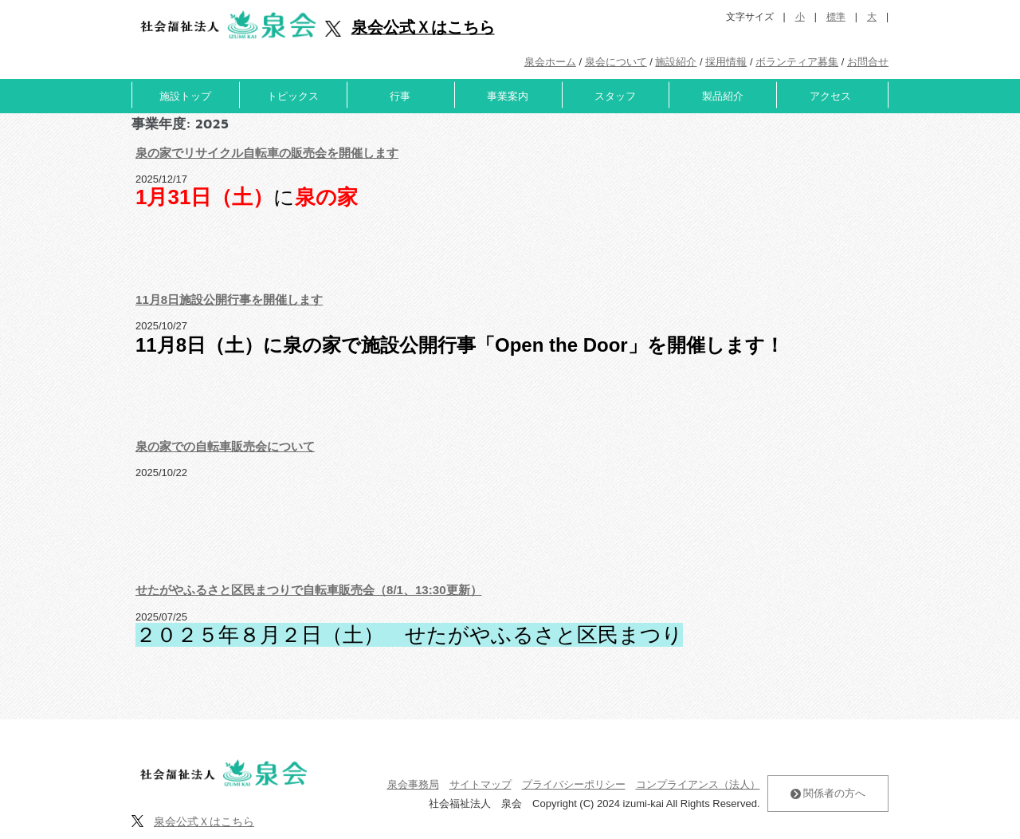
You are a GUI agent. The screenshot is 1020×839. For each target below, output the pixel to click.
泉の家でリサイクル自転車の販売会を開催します (266, 153)
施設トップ (185, 96)
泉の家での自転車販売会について (225, 446)
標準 (835, 16)
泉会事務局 (413, 784)
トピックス (293, 96)
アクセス (830, 96)
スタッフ (615, 96)
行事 (400, 96)
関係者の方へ (828, 793)
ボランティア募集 (796, 62)
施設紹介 (675, 62)
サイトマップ (480, 784)
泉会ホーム (550, 62)
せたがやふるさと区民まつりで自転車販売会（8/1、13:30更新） (308, 590)
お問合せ (868, 62)
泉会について (616, 62)
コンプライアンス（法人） (698, 784)
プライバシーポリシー (574, 784)
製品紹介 (722, 96)
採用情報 (726, 62)
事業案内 (507, 96)
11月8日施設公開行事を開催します (229, 299)
